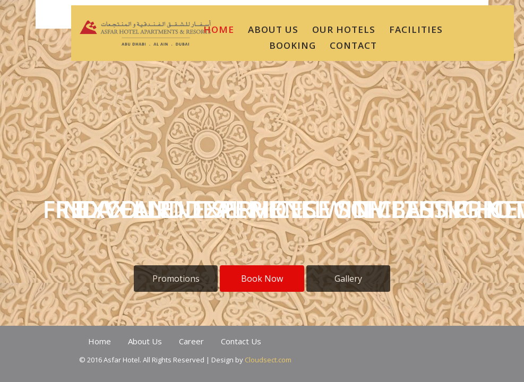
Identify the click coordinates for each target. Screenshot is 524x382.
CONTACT (353, 45)
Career (191, 341)
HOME (218, 29)
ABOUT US (273, 29)
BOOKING (292, 45)
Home (99, 341)
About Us (145, 341)
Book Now (262, 278)
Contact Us (241, 341)
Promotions (176, 278)
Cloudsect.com (268, 359)
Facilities (416, 29)
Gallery (348, 278)
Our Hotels (343, 29)
